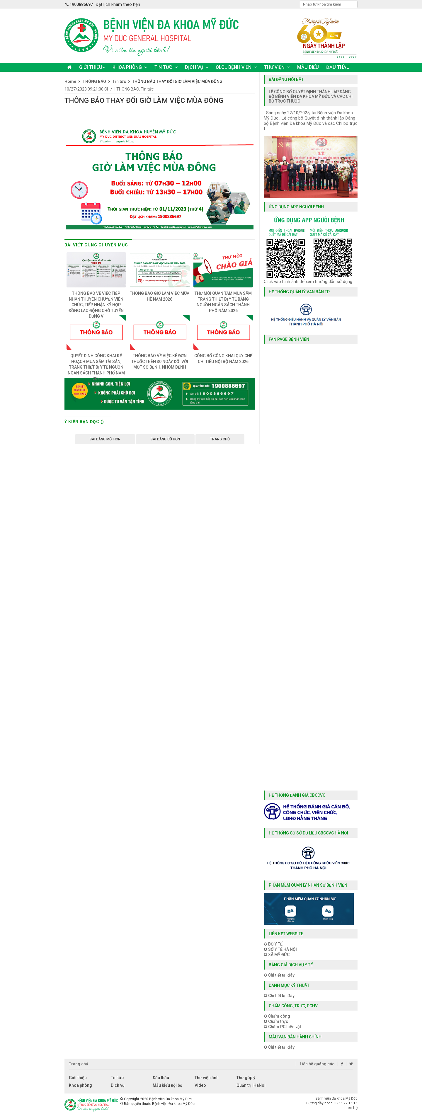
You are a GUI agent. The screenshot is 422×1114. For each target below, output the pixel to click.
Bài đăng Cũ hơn (165, 439)
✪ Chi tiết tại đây (279, 975)
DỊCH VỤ (196, 67)
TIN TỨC (166, 67)
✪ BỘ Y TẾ (273, 944)
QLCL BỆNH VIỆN (236, 67)
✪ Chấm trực (276, 1021)
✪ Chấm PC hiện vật (282, 1026)
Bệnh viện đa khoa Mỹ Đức (337, 1098)
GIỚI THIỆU (92, 67)
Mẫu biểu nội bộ (167, 1085)
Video (200, 1085)
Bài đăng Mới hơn (105, 439)
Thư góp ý (245, 1077)
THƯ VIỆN (277, 67)
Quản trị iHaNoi (251, 1085)
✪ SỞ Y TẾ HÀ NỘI (280, 949)
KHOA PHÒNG (130, 67)
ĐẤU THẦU (338, 67)
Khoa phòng (80, 1085)
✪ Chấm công (277, 1016)
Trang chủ (220, 439)
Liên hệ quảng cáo (317, 1064)
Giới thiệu (78, 1077)
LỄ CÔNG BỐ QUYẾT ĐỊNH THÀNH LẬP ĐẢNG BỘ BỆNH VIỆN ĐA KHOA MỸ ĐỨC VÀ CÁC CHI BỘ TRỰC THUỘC (311, 96)
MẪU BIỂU (308, 67)
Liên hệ (351, 1107)
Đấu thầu (161, 1077)
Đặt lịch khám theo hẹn (118, 4)
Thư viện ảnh (207, 1077)
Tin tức (147, 89)
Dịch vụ (118, 1085)
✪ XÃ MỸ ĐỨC (277, 954)
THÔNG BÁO (127, 89)
